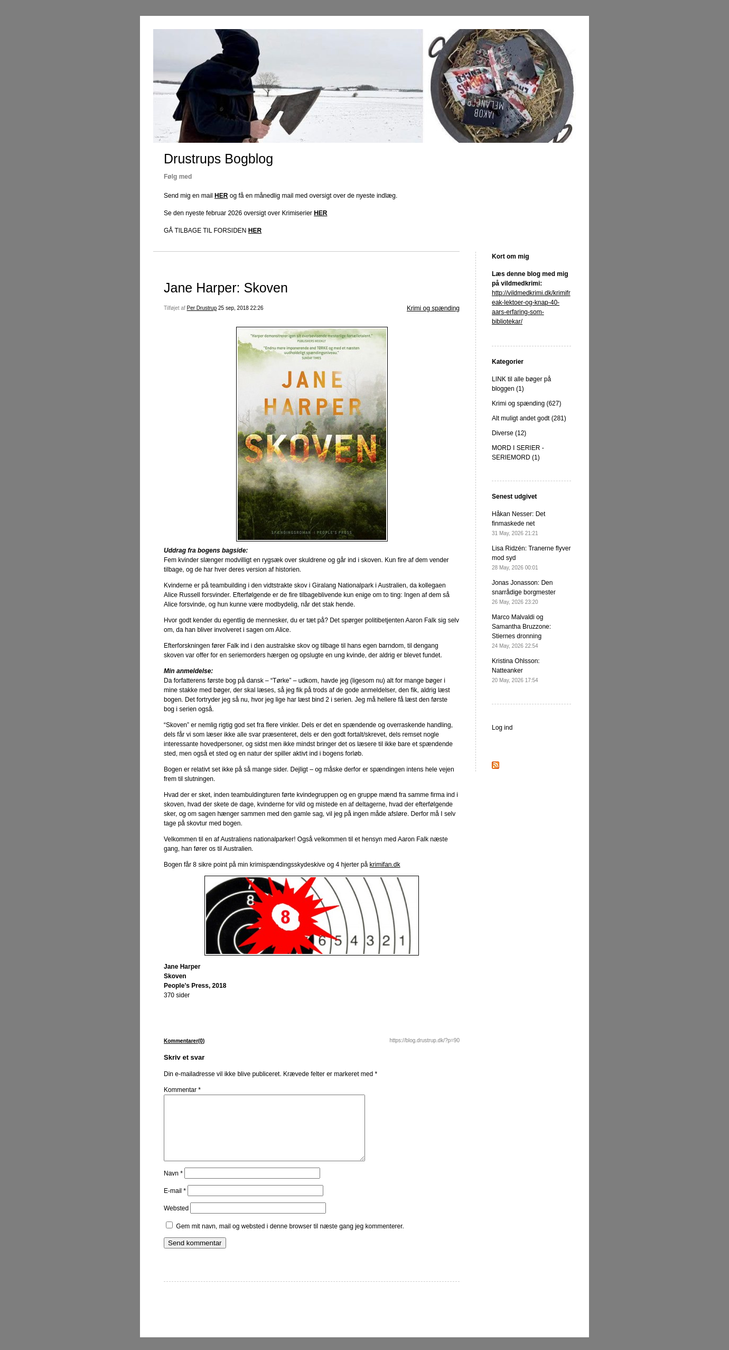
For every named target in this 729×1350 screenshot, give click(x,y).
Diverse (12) (509, 433)
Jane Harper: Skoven (226, 287)
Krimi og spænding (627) (526, 403)
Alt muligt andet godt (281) (529, 418)
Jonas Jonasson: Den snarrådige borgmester (524, 592)
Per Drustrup (202, 308)
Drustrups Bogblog (218, 158)
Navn (173, 1186)
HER (221, 195)
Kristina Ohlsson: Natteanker (516, 670)
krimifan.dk (385, 864)
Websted (176, 1221)
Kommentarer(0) (184, 1041)
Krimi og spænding (433, 308)
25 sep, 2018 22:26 (241, 308)
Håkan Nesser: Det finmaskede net (518, 523)
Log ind (502, 727)
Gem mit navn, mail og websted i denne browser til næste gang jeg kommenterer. (290, 1239)
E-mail (175, 1203)
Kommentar (182, 1090)
